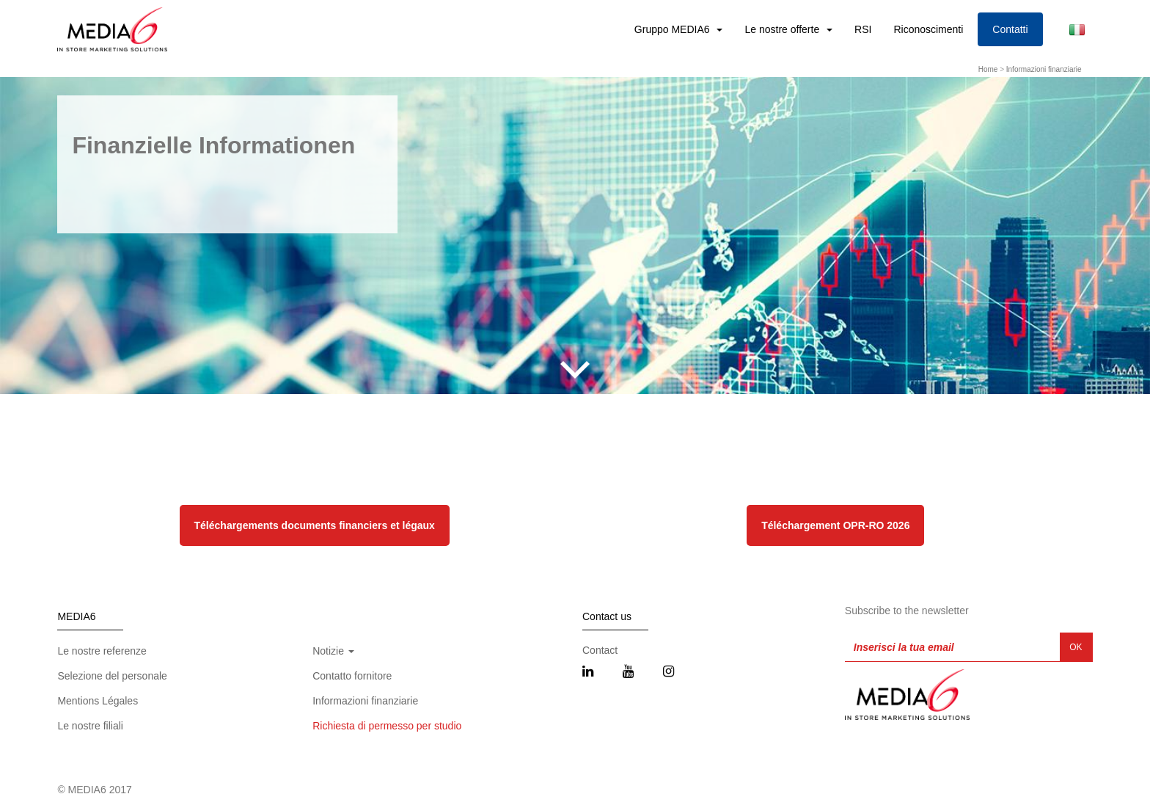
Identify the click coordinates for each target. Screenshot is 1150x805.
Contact (600, 650)
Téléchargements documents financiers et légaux (314, 525)
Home (988, 69)
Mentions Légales (97, 701)
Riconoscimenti (928, 29)
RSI (862, 29)
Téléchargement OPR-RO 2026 (835, 525)
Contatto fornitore (352, 676)
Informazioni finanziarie (1044, 69)
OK (1075, 647)
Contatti (1010, 29)
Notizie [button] (333, 651)
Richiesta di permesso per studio (386, 726)
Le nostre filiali (90, 726)
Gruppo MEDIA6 (673, 29)
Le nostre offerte (783, 29)
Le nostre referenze (101, 651)
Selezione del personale (111, 676)
